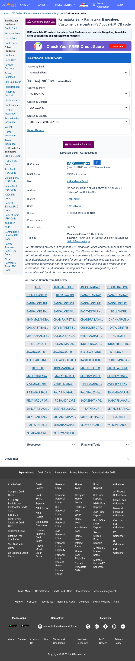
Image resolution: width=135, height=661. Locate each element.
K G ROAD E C (118, 352)
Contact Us (34, 641)
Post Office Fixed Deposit (99, 524)
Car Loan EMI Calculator (118, 524)
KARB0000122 (78, 163)
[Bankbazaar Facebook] (105, 626)
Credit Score (39, 497)
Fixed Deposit (12, 86)
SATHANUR (92, 408)
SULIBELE (119, 416)
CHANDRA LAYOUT (91, 319)
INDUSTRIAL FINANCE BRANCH (118, 344)
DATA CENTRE (119, 327)
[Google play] (13, 626)
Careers (22, 639)
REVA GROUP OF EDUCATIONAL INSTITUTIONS (37, 400)
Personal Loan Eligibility (60, 546)
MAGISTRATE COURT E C (91, 368)
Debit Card (10, 60)
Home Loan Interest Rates (79, 541)
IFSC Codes (16, 13)
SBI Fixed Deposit (98, 497)
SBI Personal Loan (60, 511)
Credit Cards (44, 472)
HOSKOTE (119, 335)
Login (120, 5)
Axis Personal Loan (60, 534)
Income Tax (47, 601)
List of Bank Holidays (78, 241)
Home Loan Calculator (119, 502)
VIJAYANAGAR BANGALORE (91, 425)
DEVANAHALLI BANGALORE (37, 335)
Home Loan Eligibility (80, 555)
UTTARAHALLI (38, 425)
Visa (116, 601)
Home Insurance (10, 134)
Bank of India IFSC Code (12, 217)
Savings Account (9, 67)
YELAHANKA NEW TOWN (37, 433)
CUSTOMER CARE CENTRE (91, 327)
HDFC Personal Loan (60, 522)
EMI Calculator (13, 81)
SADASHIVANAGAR (91, 400)
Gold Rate (84, 601)
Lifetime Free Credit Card (15, 538)
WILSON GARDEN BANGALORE (118, 425)
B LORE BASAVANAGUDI (118, 287)
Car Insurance (12, 105)
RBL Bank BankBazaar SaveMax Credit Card (16, 520)
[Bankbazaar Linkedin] (97, 626)
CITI (44, 81)
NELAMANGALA (92, 384)
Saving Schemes (10, 75)
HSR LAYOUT (38, 344)
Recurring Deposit (10, 93)
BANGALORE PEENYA (118, 303)
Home (5, 13)
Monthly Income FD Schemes (99, 563)
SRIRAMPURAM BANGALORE (64, 416)
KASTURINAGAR (119, 360)
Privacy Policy (119, 641)
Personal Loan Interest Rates (60, 560)
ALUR (38, 287)
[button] (97, 162)
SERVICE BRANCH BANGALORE (118, 408)
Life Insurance (12, 100)
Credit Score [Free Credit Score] (11, 43)
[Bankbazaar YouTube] (123, 626)
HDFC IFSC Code (11, 162)
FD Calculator (118, 534)
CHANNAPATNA (119, 319)
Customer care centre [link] (75, 13)
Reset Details (35, 130)
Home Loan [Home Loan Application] (11, 38)
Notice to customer (83, 641)
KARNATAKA (74, 206)
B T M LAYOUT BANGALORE (37, 295)
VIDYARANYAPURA (64, 425)
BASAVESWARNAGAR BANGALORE (91, 311)
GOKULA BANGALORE (64, 335)
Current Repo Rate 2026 (80, 567)
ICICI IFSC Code (10, 196)
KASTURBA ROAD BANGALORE (91, 360)
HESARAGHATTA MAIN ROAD (91, 335)
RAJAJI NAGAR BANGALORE (64, 392)
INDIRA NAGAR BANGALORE (91, 344)
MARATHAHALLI (64, 376)
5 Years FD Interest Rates (99, 551)
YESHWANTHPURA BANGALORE (64, 433)
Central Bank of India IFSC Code (12, 235)
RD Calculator (118, 542)
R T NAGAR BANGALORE (37, 392)
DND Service (103, 641)
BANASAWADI (65, 295)
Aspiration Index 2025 (103, 472)
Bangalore (58, 13)
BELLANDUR (119, 311)
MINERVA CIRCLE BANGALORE (91, 376)
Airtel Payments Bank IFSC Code (10, 264)
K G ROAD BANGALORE (91, 352)
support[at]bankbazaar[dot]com (57, 626)
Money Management (105, 591)
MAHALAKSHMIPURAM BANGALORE (118, 368)
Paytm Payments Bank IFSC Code (10, 249)
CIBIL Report (39, 515)
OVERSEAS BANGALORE (118, 384)
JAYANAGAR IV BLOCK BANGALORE (37, 352)
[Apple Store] (25, 626)
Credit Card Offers (62, 591)
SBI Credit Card (16, 531)
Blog (46, 639)
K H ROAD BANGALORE (37, 360)
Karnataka (46, 13)
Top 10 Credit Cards (15, 546)
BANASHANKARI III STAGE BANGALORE (118, 295)
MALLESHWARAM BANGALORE (37, 376)
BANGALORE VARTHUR (64, 311)
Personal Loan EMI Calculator (118, 512)
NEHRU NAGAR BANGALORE (64, 384)
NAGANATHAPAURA (37, 384)
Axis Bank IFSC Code (10, 171)
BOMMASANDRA (38, 319)
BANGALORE (74, 199)
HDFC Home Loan (78, 519)
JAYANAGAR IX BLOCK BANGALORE (64, 352)
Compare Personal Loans (60, 499)
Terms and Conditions (59, 641)
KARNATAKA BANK (77, 181)
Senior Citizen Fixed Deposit (97, 537)
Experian (40, 503)
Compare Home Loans (80, 499)
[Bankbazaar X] (88, 626)
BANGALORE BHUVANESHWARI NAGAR (37, 303)
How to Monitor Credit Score (40, 551)
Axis (37, 81)
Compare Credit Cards (16, 493)
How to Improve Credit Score (40, 535)
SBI (29, 81)
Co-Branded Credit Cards (18, 554)
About (10, 639)
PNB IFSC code (10, 225)
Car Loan (10, 55)
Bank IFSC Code (66, 601)
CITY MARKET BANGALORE (64, 327)
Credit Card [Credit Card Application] (11, 28)
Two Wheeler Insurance (12, 120)
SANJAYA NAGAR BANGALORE (37, 408)
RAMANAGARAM (119, 392)
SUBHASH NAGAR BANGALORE (91, 416)
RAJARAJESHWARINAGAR (91, 392)
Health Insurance (10, 112)
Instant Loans (59, 572)
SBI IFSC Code (12, 155)
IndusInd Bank (64, 81)
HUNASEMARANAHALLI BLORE (64, 344)
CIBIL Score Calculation (42, 523)
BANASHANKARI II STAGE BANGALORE (91, 295)
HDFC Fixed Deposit (99, 505)
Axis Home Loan (81, 529)
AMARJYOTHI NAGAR (64, 287)
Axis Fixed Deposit (98, 514)
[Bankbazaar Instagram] (114, 626)
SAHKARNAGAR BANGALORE (118, 400)
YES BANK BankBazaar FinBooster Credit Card (17, 505)
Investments (83, 591)
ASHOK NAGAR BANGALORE (91, 287)
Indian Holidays (101, 601)
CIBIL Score (42, 508)
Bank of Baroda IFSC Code (11, 207)
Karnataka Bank (31, 13)
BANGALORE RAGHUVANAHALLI (37, 311)
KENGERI (38, 368)
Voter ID (9, 127)
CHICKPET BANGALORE (37, 327)
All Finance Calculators (119, 493)
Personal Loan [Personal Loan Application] (12, 33)
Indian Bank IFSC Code (11, 188)
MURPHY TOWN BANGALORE (118, 376)
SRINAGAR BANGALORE (37, 416)
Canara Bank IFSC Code (12, 179)
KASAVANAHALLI (65, 360)
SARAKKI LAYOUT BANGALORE (64, 408)
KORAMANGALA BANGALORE (64, 368)
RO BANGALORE (65, 400)
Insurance (60, 472)
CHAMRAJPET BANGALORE (64, 319)
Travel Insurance (10, 142)
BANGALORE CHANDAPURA (64, 303)
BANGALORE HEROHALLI (91, 303)
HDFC (51, 81)
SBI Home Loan (80, 509)
